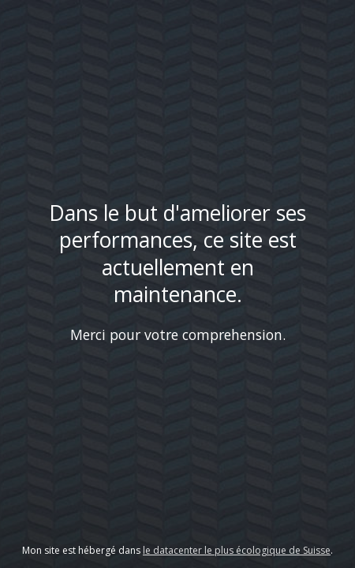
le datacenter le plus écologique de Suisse (237, 550)
